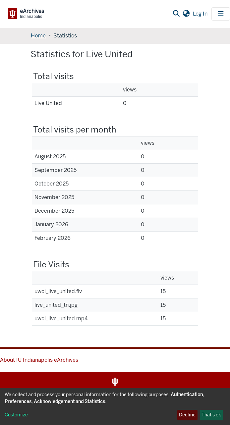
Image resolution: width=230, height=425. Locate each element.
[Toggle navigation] (220, 14)
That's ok (211, 415)
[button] (186, 14)
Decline (187, 415)
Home (38, 35)
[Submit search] (176, 14)
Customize (16, 415)
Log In (201, 14)
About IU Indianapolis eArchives (39, 360)
